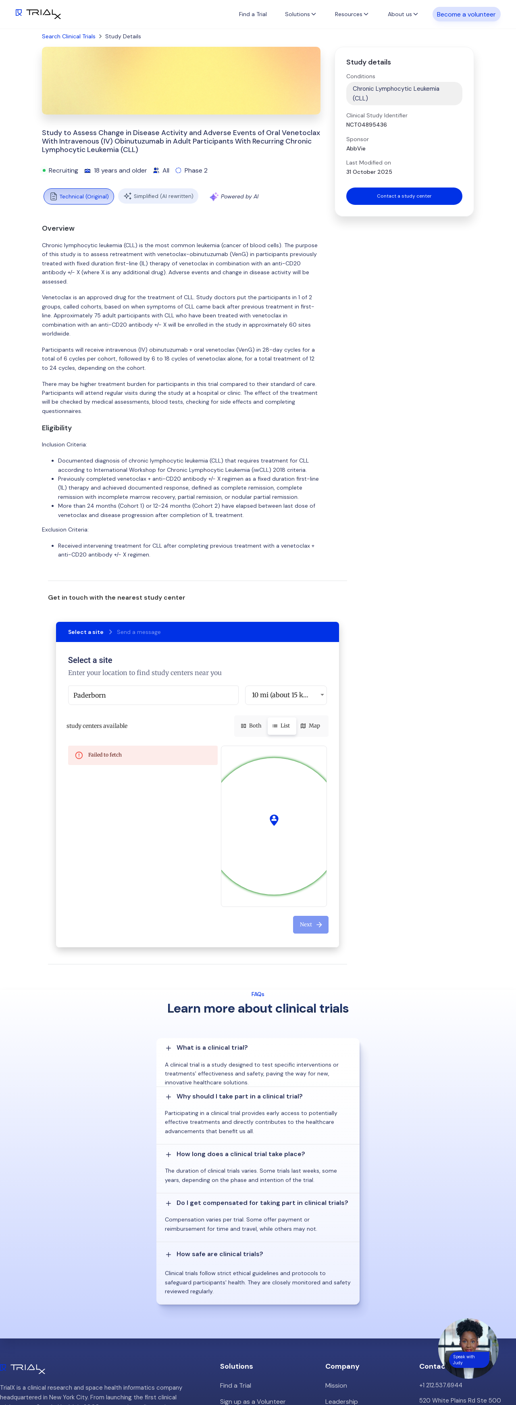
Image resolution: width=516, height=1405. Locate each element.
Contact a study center (404, 196)
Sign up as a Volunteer (251, 1244)
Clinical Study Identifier (377, 115)
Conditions (360, 76)
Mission (335, 1229)
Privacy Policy (344, 1306)
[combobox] (153, 695)
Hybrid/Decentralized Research (264, 1275)
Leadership (340, 1244)
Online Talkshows (244, 1290)
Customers (341, 1260)
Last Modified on (368, 162)
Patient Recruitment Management (268, 1260)
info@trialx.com (440, 1269)
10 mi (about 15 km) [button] (282, 695)
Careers (336, 1290)
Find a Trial (253, 14)
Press (333, 1275)
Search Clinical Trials (69, 36)
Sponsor (357, 139)
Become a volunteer (466, 14)
